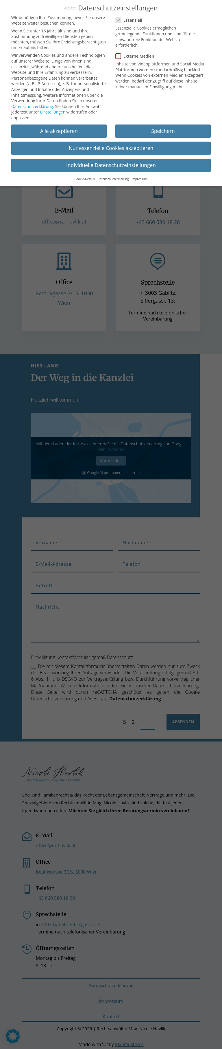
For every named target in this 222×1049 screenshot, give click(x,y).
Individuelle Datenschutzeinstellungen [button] (111, 163)
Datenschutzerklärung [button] (113, 177)
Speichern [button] (163, 129)
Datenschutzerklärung (32, 105)
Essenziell (131, 18)
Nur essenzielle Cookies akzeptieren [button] (111, 146)
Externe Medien (137, 54)
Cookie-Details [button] (84, 177)
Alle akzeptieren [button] (59, 129)
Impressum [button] (139, 177)
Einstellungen (53, 110)
